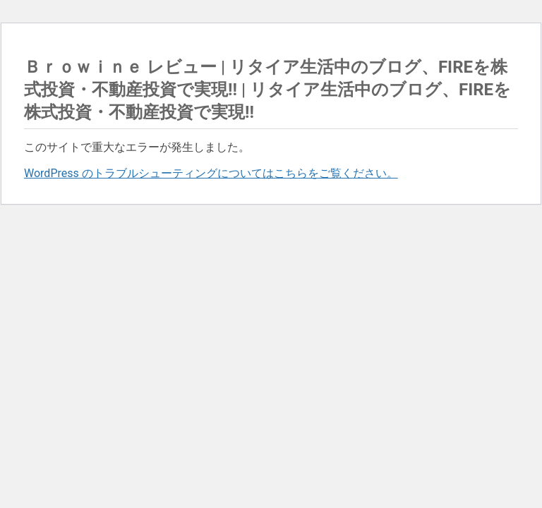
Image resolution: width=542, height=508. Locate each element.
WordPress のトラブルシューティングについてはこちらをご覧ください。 (211, 173)
